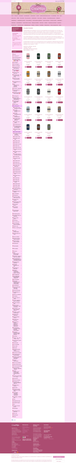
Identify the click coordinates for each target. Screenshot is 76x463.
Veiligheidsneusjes (27, 25)
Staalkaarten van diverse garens (18, 68)
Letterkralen (18, 342)
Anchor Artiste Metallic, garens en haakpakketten (18, 98)
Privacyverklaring (14, 448)
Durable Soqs (16, 179)
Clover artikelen (18, 236)
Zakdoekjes (16, 408)
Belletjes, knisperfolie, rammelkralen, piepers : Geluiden (17, 271)
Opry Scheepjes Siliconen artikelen (18, 224)
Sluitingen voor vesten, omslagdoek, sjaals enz (17, 382)
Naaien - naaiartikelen (16, 361)
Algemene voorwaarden (26, 427)
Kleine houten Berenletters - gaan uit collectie (17, 306)
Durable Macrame (17, 168)
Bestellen (29, 66)
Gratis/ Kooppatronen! (54, 25)
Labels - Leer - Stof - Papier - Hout (18, 338)
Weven (15, 416)
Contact (23, 428)
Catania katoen (32, 15)
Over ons (23, 432)
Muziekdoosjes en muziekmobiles (18, 355)
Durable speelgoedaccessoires (45, 15)
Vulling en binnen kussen (17, 406)
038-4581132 (13, 429)
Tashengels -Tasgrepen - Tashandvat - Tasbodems (16, 394)
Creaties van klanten (25, 435)
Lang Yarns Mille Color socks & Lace (17, 197)
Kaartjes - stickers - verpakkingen (18, 312)
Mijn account (58, 1)
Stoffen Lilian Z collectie (16, 386)
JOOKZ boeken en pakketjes (37, 20)
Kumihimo (15, 336)
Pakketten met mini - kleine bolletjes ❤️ (17, 93)
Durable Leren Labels (18, 122)
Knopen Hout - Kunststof (18, 320)
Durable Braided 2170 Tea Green (49, 62)
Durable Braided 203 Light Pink (28, 62)
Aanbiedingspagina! (18, 57)
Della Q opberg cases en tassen (18, 241)
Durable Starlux (17, 183)
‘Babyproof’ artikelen (35, 22)
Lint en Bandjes (18, 344)
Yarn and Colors (18, 221)
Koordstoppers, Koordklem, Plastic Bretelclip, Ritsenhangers (18, 329)
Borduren (37, 25)
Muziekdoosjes (13, 25)
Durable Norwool (17, 171)
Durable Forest (17, 160)
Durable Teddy (17, 185)
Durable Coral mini (17, 144)
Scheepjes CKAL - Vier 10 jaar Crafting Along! (17, 75)
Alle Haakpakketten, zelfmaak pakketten (18, 85)
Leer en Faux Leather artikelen (17, 341)
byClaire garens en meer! (17, 234)
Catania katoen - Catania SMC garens (18, 101)
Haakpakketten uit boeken (18, 82)
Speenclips (59, 22)
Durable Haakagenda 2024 (17, 114)
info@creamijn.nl (51, 438)
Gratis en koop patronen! (18, 73)
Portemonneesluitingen (18, 365)
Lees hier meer (46, 428)
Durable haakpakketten (17, 116)
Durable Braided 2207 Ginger (59, 62)
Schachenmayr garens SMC (18, 211)
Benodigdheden (19, 22)
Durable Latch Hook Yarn (16, 166)
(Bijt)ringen (41, 22)
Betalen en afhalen (25, 426)
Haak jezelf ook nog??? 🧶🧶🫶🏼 (16, 70)
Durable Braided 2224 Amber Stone (49, 80)
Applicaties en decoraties (18, 268)
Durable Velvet (17, 186)
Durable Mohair (17, 169)
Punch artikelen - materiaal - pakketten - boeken (17, 368)
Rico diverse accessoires (18, 207)
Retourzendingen (17, 65)
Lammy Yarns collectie (18, 200)
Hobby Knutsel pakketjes (16, 262)
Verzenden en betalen (25, 429)
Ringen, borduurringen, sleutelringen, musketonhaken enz (18, 372)
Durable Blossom (17, 124)
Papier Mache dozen (17, 364)
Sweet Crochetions (46, 20)
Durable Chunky (17, 136)
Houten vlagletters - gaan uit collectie (17, 301)
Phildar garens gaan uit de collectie (17, 202)
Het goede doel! (24, 430)
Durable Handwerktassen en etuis (17, 111)
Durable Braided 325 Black (38, 115)
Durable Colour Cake (17, 139)
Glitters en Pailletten (17, 294)
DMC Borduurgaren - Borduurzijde (18, 253)
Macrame (15, 347)
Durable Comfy (17, 140)
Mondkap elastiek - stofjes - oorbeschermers (17, 350)
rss (42, 461)
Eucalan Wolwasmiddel (16, 231)
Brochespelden (16, 279)
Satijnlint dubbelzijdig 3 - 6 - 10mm (17, 376)
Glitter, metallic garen (17, 227)
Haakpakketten (13, 20)
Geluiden (45, 22)
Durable (37, 15)
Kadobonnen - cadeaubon (16, 315)
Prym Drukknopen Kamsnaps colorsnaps (17, 287)
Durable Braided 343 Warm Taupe (59, 115)
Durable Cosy (16, 145)
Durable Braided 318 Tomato (59, 97)
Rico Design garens (18, 205)
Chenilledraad (16, 285)
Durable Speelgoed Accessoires (18, 189)
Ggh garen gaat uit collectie (18, 192)
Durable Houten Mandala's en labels (17, 108)
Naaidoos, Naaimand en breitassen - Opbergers (17, 357)
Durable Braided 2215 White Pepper (38, 80)
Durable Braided (17, 131)
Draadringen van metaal (18, 292)
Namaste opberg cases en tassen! (18, 239)
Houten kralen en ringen (27, 22)
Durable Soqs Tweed (16, 182)
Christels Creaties (53, 20)
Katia (61, 15)
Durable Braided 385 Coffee (38, 133)
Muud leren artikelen (17, 352)
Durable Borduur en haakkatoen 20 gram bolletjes (17, 126)
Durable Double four (17, 159)
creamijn (14, 420)
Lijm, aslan (15, 346)
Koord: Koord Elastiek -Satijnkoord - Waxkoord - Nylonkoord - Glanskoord (18, 324)
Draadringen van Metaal (52, 22)
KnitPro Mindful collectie (16, 317)
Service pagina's (18, 64)
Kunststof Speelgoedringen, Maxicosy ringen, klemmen (17, 333)
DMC (58, 15)
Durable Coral (16, 142)
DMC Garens (18, 104)
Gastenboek (16, 415)
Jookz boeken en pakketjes (18, 90)
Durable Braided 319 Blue (28, 115)
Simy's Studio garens (18, 218)
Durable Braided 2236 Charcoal (38, 97)
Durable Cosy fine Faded (17, 152)
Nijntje (60, 25)
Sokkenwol (18, 220)
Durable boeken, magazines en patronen (17, 119)
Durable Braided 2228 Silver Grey (59, 80)
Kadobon (32, 25)
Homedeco (15, 296)
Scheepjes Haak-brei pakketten (17, 216)
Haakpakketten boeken (21, 20)
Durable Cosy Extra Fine (17, 149)
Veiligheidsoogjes (20, 25)
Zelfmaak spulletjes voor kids (18, 265)
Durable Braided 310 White (49, 97)
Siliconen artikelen (18, 380)
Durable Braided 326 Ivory (49, 115)
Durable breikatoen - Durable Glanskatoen (17, 134)
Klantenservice (46, 25)
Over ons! (15, 413)
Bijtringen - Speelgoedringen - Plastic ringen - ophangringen (18, 282)
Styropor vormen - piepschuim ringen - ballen (17, 390)
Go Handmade (53, 15)
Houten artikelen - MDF (18, 303)
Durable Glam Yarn (17, 163)
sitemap (41, 461)
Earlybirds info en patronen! (17, 411)
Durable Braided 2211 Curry (28, 80)
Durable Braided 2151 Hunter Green (38, 62)
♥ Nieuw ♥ (16, 15)
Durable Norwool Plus (17, 173)
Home (12, 15)
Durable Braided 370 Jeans (28, 133)
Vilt (14, 404)
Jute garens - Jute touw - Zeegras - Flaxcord (17, 309)
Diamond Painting (17, 290)
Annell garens (18, 96)
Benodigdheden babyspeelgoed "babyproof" (18, 277)
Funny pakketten (29, 20)
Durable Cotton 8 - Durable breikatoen (17, 154)
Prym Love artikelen (17, 362)
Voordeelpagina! (26, 15)
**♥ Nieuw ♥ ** (16, 55)
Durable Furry (16, 162)
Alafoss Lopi (16, 226)
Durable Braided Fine (17, 130)
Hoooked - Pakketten (17, 88)
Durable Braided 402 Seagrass (49, 133)
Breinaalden (18, 248)
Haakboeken (13, 22)
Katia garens (18, 195)
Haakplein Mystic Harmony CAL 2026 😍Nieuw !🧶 (17, 60)
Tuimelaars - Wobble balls (17, 397)
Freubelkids (41, 25)
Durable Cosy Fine (17, 147)
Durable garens (18, 106)
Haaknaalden (59, 20)
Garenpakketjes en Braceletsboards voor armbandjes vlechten (17, 259)
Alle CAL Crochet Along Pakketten (18, 79)
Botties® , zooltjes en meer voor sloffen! (17, 257)
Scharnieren (16, 378)
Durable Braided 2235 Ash (28, 97)
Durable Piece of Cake (17, 176)
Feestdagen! (21, 15)
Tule (14, 399)
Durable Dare (16, 156)
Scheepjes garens (18, 213)
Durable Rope (16, 177)
